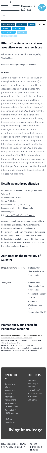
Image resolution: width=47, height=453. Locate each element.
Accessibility (18, 447)
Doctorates (18, 28)
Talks (31, 25)
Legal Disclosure (9, 444)
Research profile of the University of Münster (35, 393)
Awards (6, 28)
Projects (21, 25)
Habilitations (8, 32)
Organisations (9, 36)
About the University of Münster (33, 384)
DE (40, 25)
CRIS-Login (32, 400)
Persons (21, 32)
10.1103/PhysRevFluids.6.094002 (20, 215)
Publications (8, 25)
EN (44, 25)
